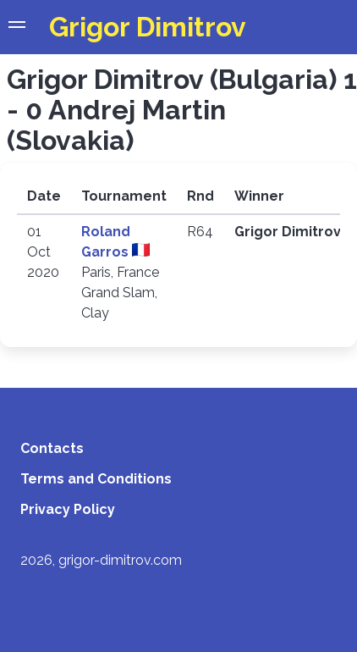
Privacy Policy (67, 509)
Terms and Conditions (96, 479)
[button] (17, 27)
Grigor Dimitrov (147, 26)
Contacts (52, 448)
